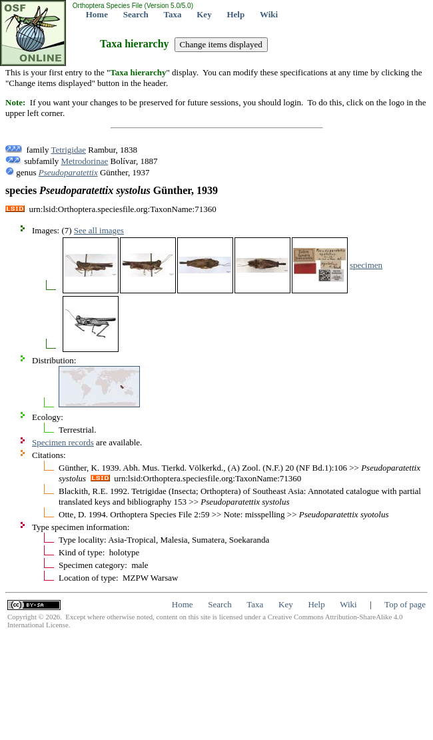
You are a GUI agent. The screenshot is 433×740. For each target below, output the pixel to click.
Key (204, 14)
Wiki (269, 14)
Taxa (173, 14)
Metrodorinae (85, 161)
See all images (99, 230)
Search (136, 14)
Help (235, 14)
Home (97, 14)
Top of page (405, 604)
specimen (366, 265)
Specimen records (63, 442)
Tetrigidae (68, 150)
